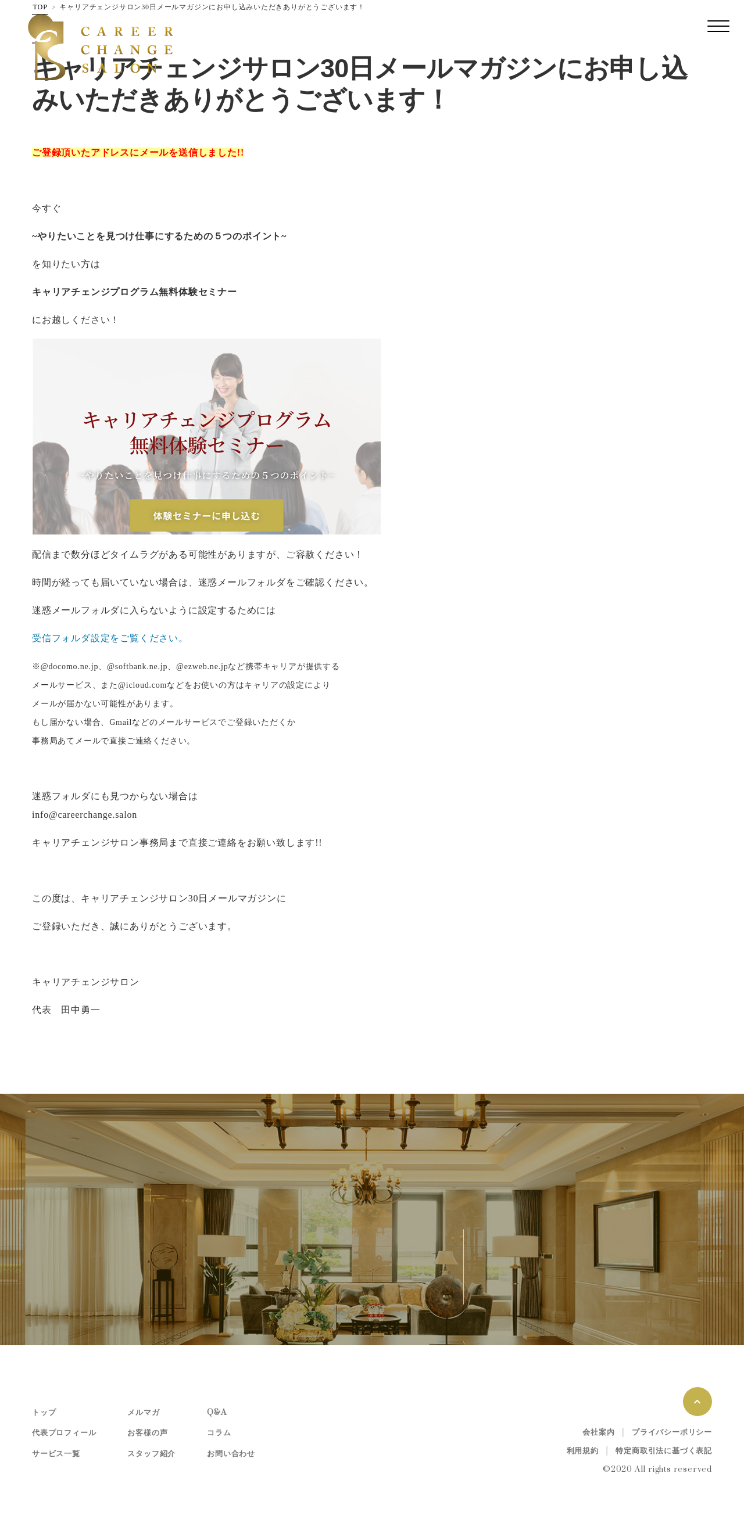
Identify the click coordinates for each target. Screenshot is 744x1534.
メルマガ (143, 1413)
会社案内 (598, 1432)
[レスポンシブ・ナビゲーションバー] (718, 26)
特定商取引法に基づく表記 (664, 1451)
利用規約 (583, 1451)
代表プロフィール (64, 1433)
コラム (219, 1433)
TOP (40, 7)
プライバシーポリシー (672, 1432)
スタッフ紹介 (151, 1454)
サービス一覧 (56, 1454)
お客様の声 (147, 1433)
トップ (44, 1413)
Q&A (216, 1412)
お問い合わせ (231, 1454)
